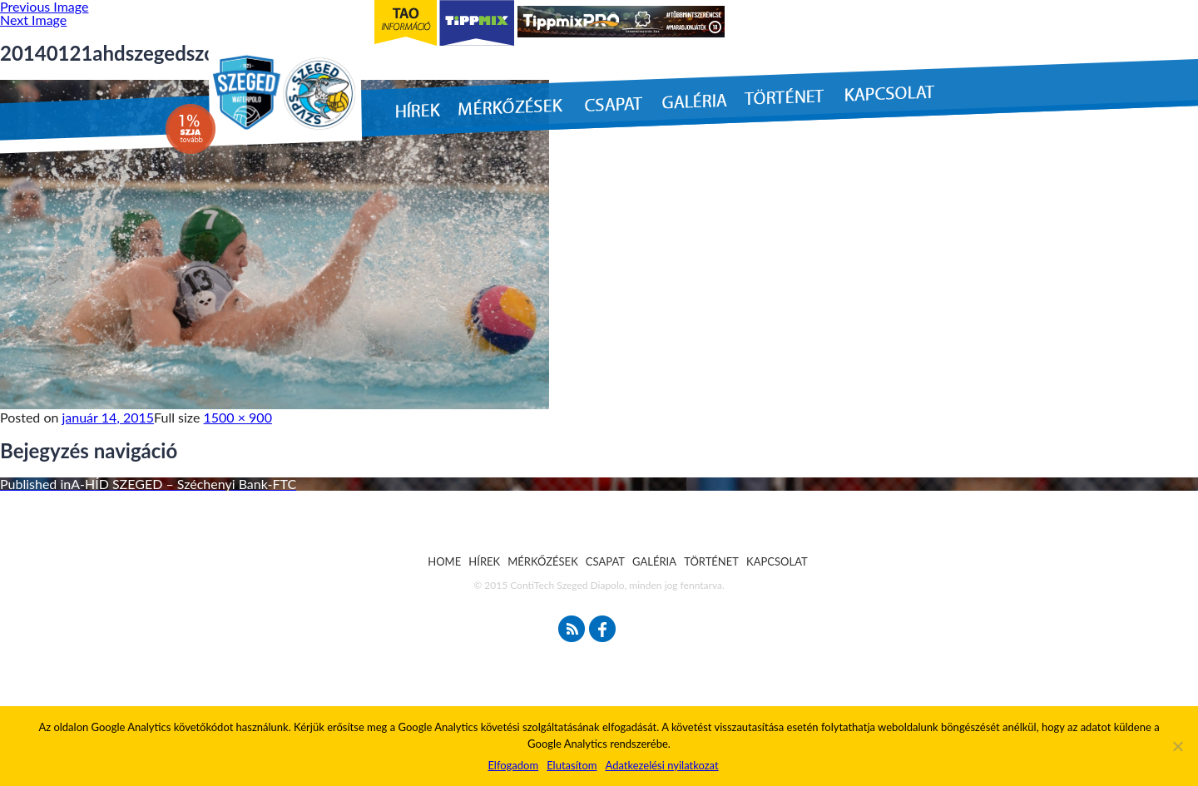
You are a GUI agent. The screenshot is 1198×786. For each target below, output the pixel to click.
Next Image (33, 19)
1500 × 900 (238, 417)
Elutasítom (572, 765)
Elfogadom (513, 765)
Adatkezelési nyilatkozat (661, 765)
